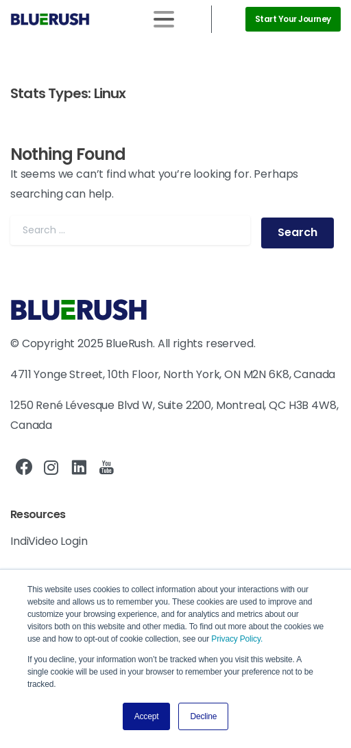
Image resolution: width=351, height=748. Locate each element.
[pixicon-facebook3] (24, 468)
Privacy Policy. (237, 639)
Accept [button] (146, 716)
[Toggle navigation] (164, 19)
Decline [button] (203, 716)
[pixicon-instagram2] (51, 468)
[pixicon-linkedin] (79, 468)
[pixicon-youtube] (106, 468)
